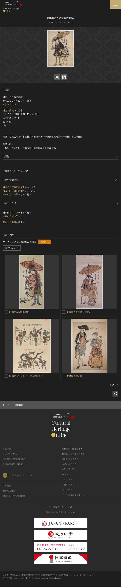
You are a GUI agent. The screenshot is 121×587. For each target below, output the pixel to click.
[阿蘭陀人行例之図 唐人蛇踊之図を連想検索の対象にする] (6, 376)
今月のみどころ (69, 464)
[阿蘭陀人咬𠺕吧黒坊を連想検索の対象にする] (6, 311)
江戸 (13, 104)
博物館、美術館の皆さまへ (74, 453)
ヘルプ (65, 474)
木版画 (6, 104)
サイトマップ (68, 489)
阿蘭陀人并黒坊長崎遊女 (79, 312)
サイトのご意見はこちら (73, 494)
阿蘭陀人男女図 (74, 376)
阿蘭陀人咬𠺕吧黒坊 (13, 187)
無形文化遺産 (9, 490)
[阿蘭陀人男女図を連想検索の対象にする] (63, 376)
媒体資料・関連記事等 (72, 448)
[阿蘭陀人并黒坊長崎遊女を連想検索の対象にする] (63, 312)
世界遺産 (7, 485)
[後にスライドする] (114, 385)
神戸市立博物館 (10, 194)
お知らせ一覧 (68, 469)
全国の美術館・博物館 (13, 464)
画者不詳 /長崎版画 (12, 110)
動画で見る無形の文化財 (14, 495)
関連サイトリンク (70, 484)
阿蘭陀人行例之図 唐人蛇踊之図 (26, 376)
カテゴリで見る (10, 453)
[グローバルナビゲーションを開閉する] (115, 4)
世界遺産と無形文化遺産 (14, 458)
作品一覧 (7, 448)
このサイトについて (71, 479)
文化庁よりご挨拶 (70, 458)
